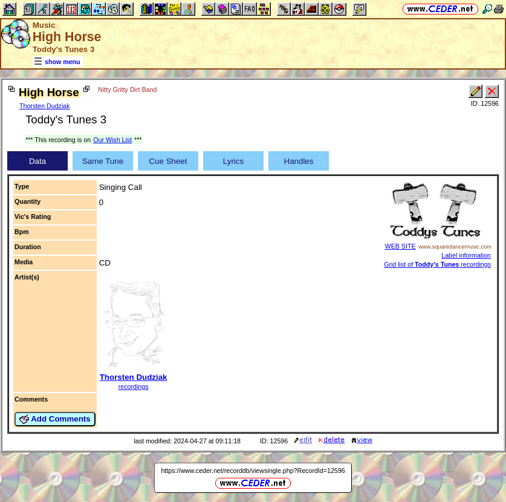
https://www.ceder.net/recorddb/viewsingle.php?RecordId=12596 (253, 470)
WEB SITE (400, 246)
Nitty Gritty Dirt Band (127, 89)
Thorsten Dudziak (44, 105)
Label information (466, 255)
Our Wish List (112, 139)
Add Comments (55, 419)
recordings (133, 386)
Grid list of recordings (437, 264)
